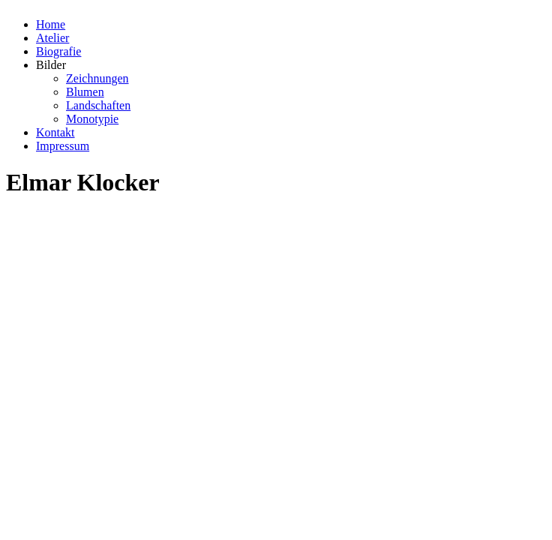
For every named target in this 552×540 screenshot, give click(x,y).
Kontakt (55, 132)
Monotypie (92, 118)
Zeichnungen (97, 78)
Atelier (52, 38)
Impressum (62, 146)
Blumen (85, 92)
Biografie (58, 51)
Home (50, 24)
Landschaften (98, 105)
